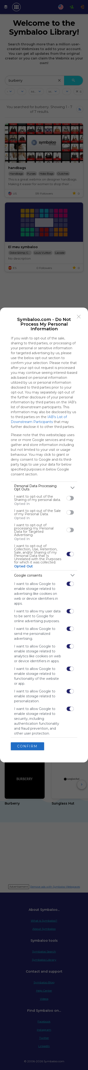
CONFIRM (27, 746)
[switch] (70, 498)
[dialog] (44, 535)
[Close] (78, 316)
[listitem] (44, 487)
